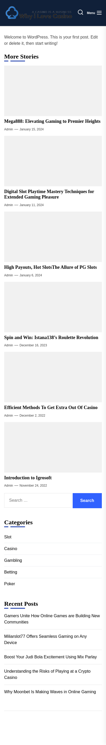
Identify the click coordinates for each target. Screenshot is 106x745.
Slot (7, 537)
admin (8, 129)
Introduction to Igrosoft (28, 477)
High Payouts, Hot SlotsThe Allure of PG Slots (50, 267)
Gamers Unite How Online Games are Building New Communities (52, 619)
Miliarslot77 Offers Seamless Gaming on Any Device (45, 639)
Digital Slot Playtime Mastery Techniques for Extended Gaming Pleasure (49, 194)
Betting (10, 572)
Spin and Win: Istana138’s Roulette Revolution (51, 337)
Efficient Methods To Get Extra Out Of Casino (51, 407)
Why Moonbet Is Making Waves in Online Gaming (50, 692)
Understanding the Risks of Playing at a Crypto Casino (47, 674)
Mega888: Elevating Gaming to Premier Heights (52, 121)
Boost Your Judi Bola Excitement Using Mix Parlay (50, 657)
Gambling (13, 560)
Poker (9, 584)
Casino (10, 548)
